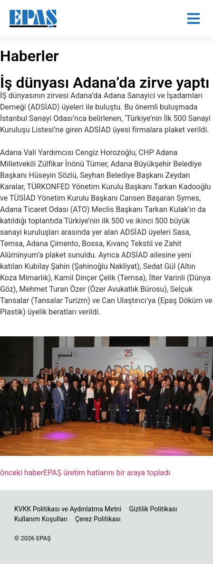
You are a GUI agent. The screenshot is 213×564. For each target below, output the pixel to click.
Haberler (29, 56)
